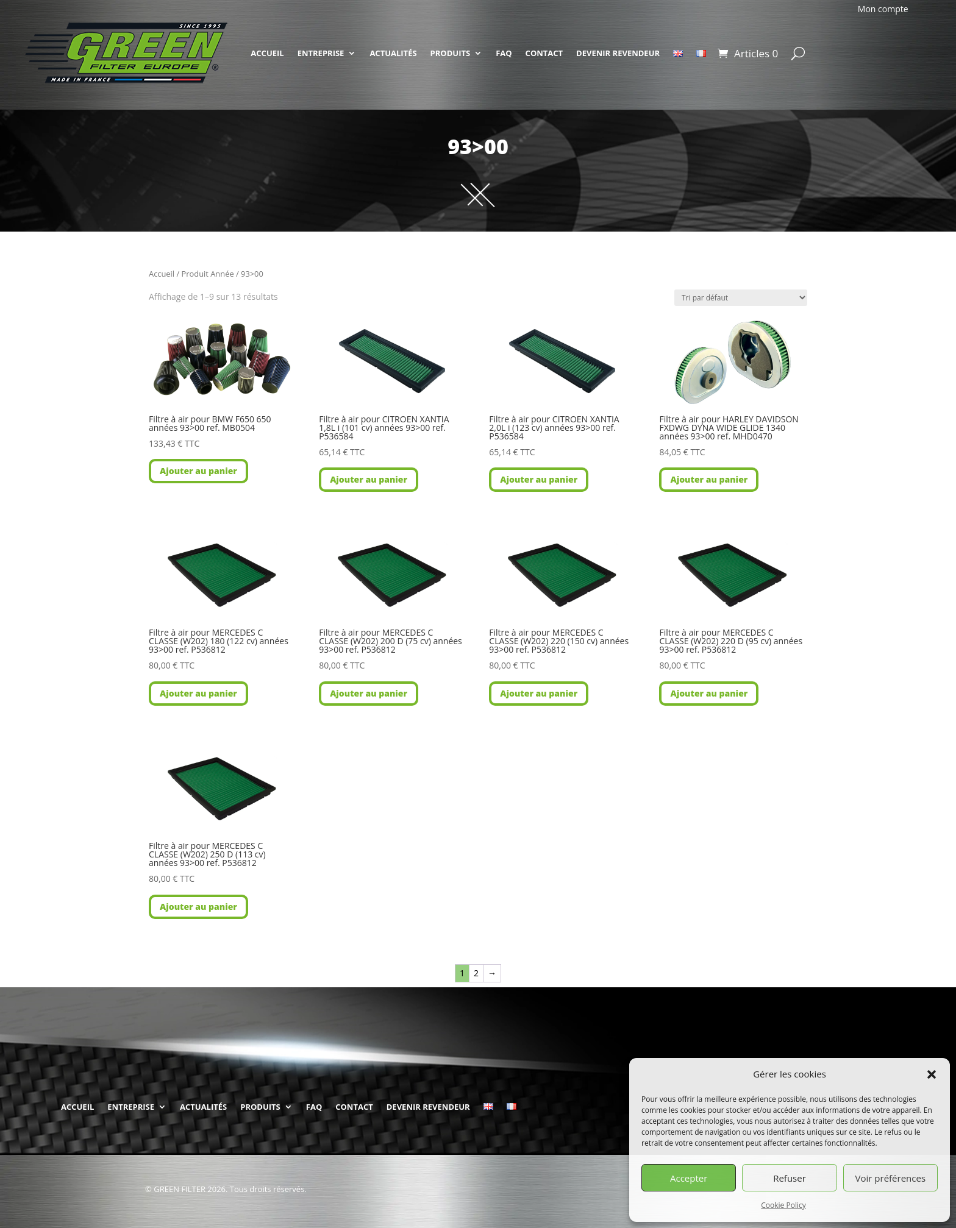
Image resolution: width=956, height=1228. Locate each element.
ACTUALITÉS (392, 53)
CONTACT (544, 53)
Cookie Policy (783, 1205)
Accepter (688, 1178)
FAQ (504, 53)
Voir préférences (890, 1178)
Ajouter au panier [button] (198, 471)
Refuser (789, 1178)
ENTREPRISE (321, 53)
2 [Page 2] (476, 973)
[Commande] (740, 297)
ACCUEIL (267, 53)
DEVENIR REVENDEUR (618, 53)
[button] (932, 1074)
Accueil (161, 273)
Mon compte (883, 9)
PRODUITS (450, 53)
